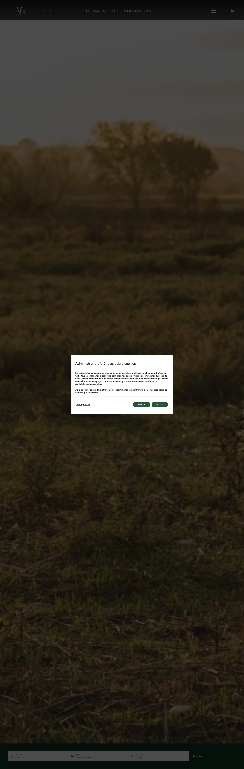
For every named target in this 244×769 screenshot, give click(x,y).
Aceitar (159, 404)
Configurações (83, 404)
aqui (87, 389)
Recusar (142, 404)
